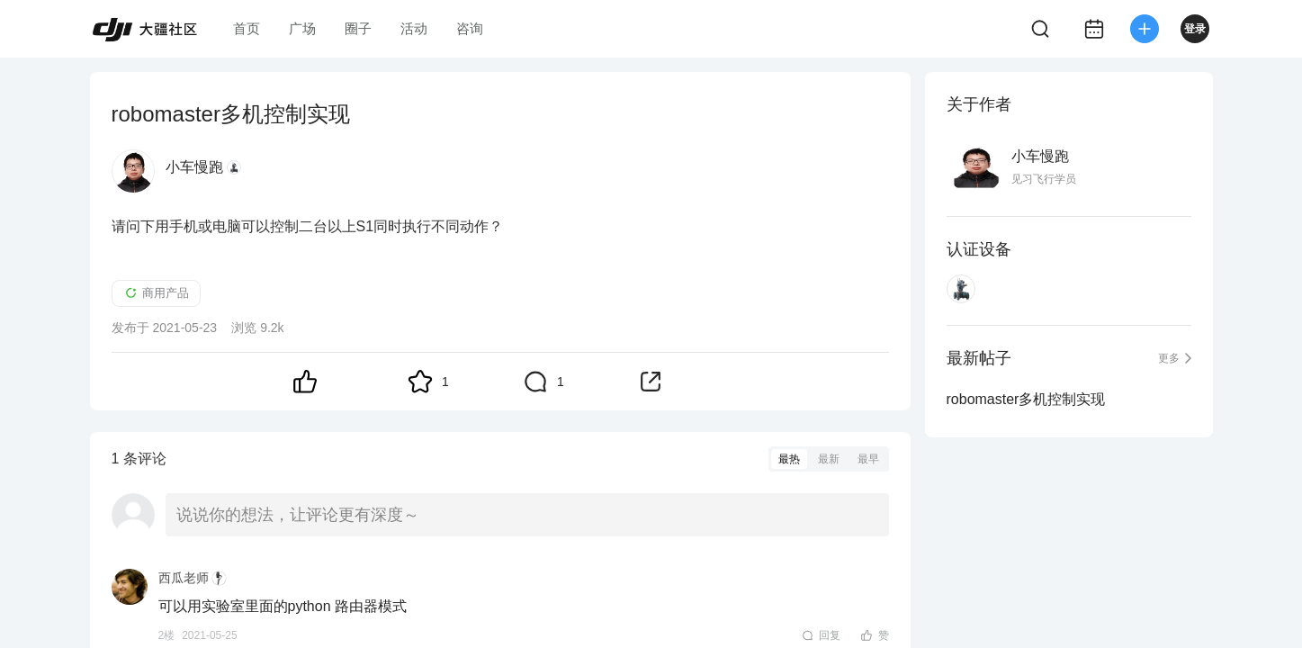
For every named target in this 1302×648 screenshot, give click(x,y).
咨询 (469, 28)
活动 (413, 28)
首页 (246, 28)
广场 (302, 28)
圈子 (358, 28)
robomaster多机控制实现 (1026, 399)
